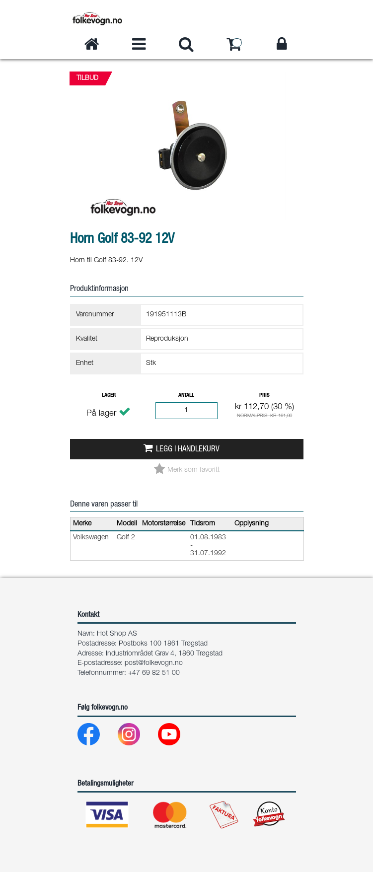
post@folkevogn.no (154, 663)
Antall (186, 395)
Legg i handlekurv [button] (188, 449)
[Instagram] (137, 736)
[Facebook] (96, 736)
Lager (109, 395)
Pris (264, 395)
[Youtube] (177, 736)
